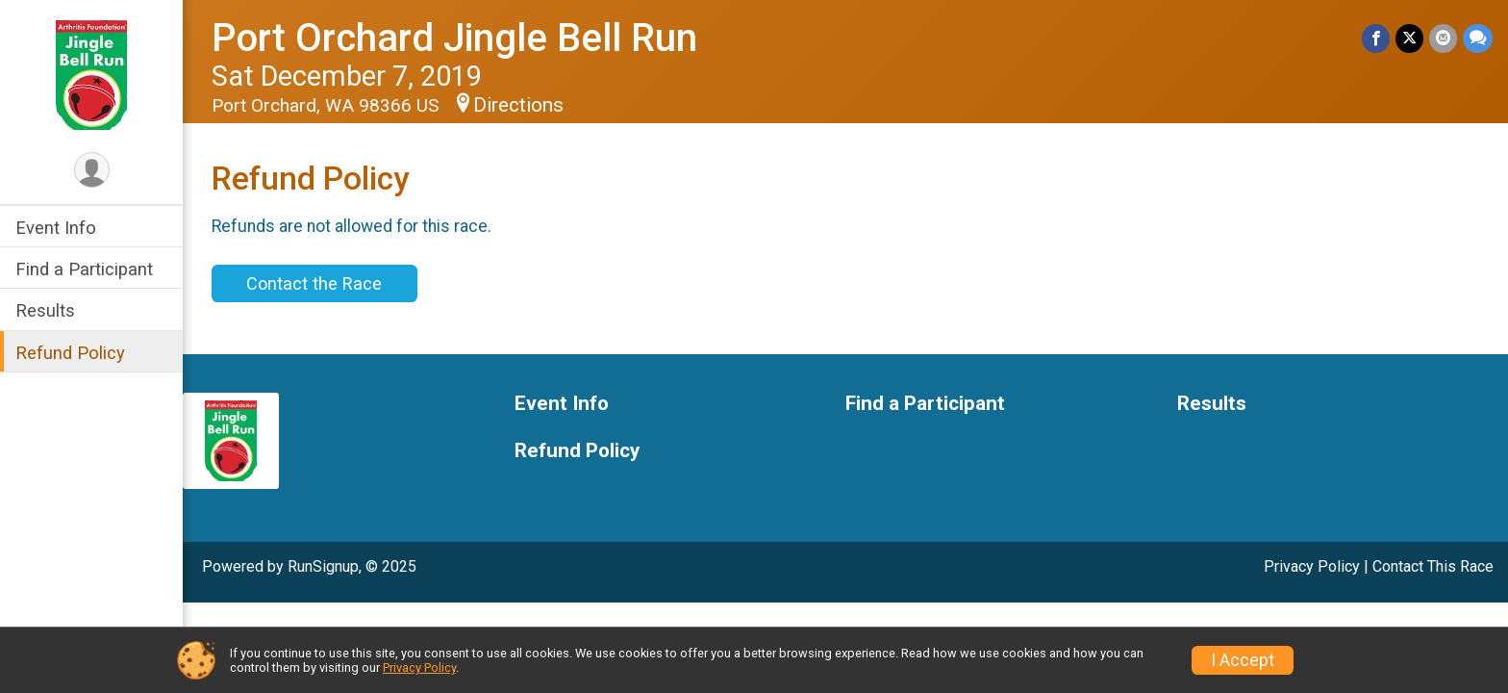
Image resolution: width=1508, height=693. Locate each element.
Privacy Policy (1312, 566)
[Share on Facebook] (1376, 38)
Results (45, 310)
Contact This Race (1433, 566)
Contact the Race (314, 283)
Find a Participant (84, 269)
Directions (518, 104)
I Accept (1242, 660)
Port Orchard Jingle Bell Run (454, 38)
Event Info (55, 228)
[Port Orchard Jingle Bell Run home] (91, 74)
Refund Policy (70, 353)
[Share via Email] (1443, 38)
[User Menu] (92, 170)
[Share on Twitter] (1409, 38)
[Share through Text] (1478, 38)
